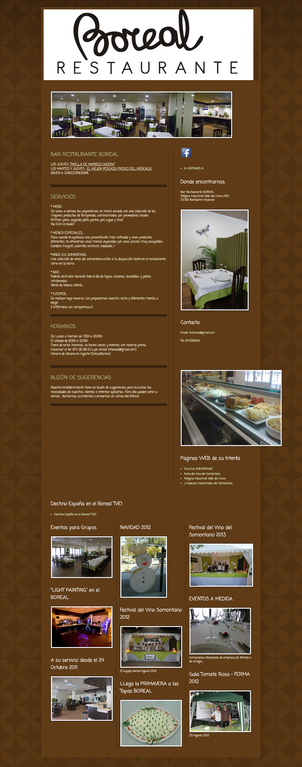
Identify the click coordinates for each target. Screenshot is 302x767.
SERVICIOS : (64, 197)
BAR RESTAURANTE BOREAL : (86, 155)
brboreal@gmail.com (202, 333)
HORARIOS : (64, 327)
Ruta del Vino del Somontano (202, 474)
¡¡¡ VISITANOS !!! (194, 169)
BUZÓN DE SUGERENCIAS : (82, 378)
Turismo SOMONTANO (198, 469)
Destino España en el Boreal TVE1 (75, 515)
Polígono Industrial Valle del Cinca (205, 479)
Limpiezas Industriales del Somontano (208, 483)
